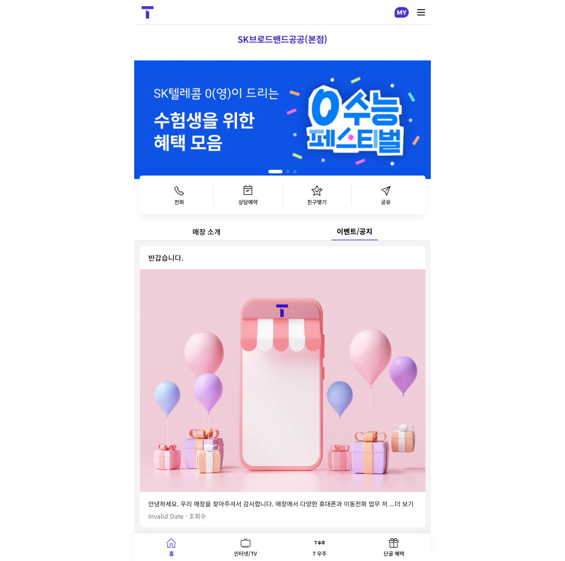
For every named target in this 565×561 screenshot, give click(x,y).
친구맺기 (317, 195)
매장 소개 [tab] (206, 231)
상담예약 (248, 195)
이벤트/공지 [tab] (355, 231)
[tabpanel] (282, 387)
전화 (179, 195)
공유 (386, 195)
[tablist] (282, 232)
